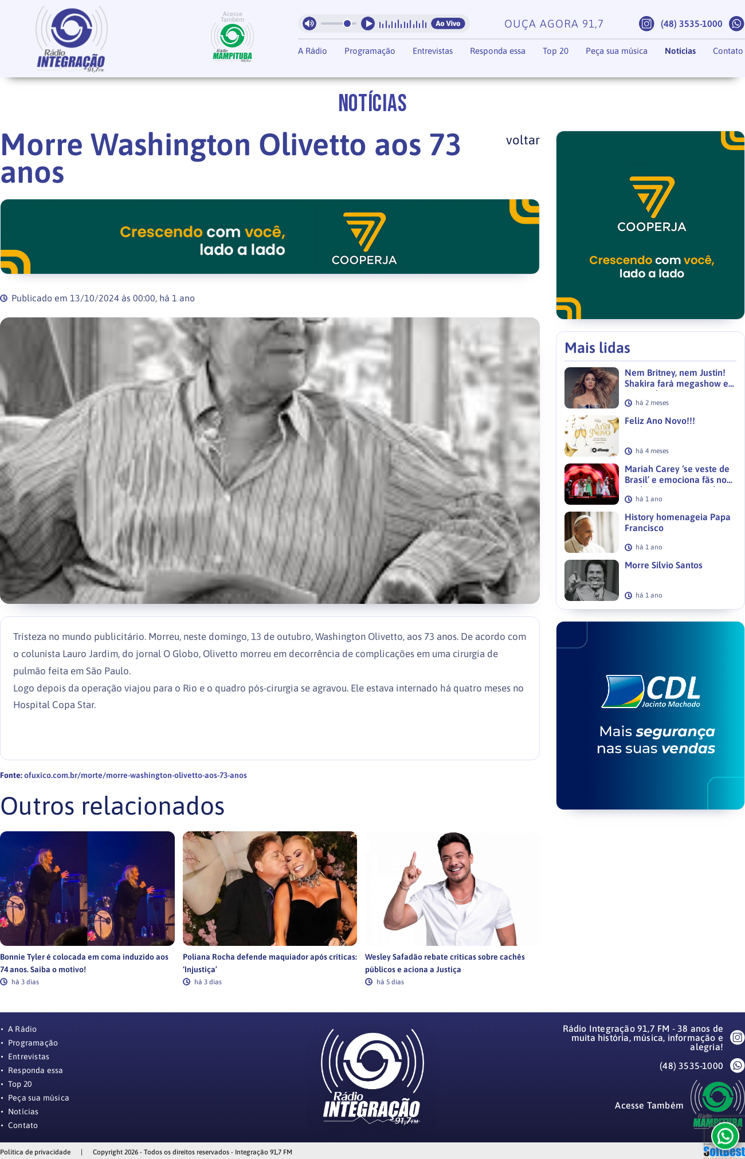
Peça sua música (617, 51)
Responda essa (498, 51)
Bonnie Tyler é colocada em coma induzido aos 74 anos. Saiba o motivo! (84, 963)
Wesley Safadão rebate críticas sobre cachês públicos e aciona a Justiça (445, 963)
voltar (523, 139)
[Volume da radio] (338, 23)
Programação (369, 51)
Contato (728, 51)
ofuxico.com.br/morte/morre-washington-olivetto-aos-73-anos (135, 775)
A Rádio (312, 51)
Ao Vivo (448, 23)
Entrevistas (433, 51)
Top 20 (555, 51)
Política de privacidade (35, 1152)
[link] (87, 908)
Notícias (680, 51)
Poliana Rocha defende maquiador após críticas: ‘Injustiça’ (270, 963)
